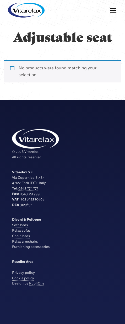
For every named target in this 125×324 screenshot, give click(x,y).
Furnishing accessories (31, 247)
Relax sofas (21, 230)
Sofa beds (20, 225)
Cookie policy (23, 278)
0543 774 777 (28, 188)
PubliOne (36, 283)
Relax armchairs (25, 241)
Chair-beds (21, 236)
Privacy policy (23, 273)
